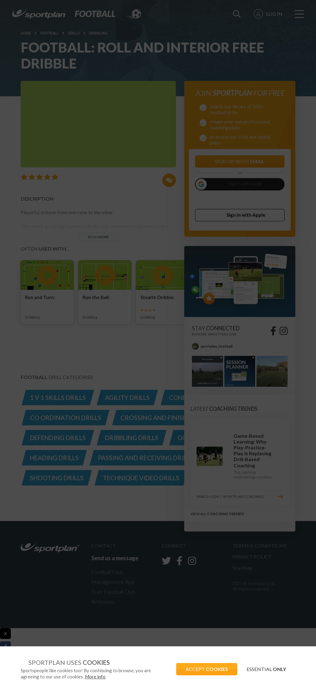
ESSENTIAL (266, 669)
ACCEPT (206, 669)
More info (95, 676)
